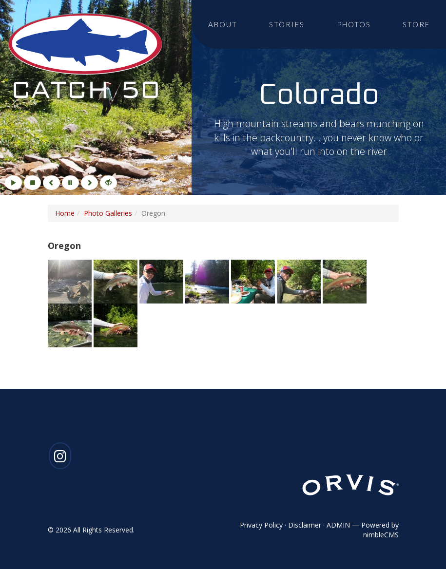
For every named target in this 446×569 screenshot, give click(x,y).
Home (65, 213)
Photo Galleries (108, 213)
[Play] (13, 182)
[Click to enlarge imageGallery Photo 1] (71, 280)
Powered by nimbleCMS (380, 529)
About (222, 24)
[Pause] (70, 182)
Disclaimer (304, 525)
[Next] (89, 182)
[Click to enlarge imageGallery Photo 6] (300, 280)
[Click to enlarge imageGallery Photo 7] (345, 280)
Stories (287, 24)
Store (416, 24)
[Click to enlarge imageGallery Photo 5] (254, 280)
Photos (354, 24)
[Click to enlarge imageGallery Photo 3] (162, 280)
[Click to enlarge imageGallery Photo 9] (115, 324)
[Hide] (108, 182)
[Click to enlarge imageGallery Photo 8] (71, 324)
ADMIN (338, 525)
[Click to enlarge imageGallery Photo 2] (116, 280)
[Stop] (32, 182)
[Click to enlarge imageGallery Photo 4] (208, 280)
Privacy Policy (261, 525)
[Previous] (51, 182)
